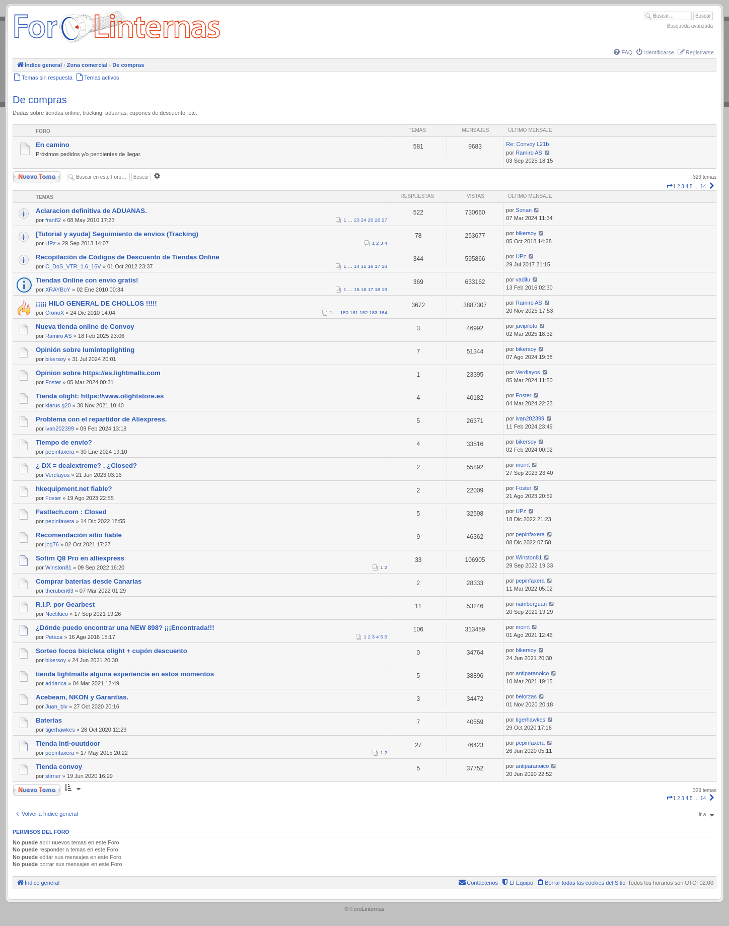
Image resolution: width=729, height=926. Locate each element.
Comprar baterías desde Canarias (88, 581)
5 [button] (691, 186)
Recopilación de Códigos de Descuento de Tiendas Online (128, 257)
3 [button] (682, 186)
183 (373, 312)
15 (364, 266)
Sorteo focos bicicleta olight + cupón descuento (111, 651)
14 (356, 266)
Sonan (524, 210)
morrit (523, 465)
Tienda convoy (59, 766)
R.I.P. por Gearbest (65, 604)
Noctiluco (56, 614)
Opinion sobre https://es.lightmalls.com (98, 373)
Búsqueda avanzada (690, 26)
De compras (40, 99)
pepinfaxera (60, 452)
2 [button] (678, 186)
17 (377, 266)
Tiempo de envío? (64, 442)
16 (371, 266)
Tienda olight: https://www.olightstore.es (100, 396)
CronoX (54, 313)
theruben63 (59, 591)
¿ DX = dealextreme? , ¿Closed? (86, 465)
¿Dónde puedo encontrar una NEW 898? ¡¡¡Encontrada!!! (125, 627)
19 (384, 289)
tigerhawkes (60, 730)
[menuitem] (622, 52)
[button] (670, 186)
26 (377, 220)
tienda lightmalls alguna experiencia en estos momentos (125, 674)
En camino (52, 145)
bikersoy (526, 233)
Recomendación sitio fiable (79, 535)
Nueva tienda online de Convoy (85, 326)
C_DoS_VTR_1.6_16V (73, 266)
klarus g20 (58, 405)
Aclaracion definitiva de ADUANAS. (91, 211)
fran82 (53, 220)
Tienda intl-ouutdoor (68, 743)
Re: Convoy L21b (527, 144)
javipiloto (526, 326)
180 (344, 312)
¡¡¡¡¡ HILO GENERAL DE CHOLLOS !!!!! (96, 303)
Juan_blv (56, 706)
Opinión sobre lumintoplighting (85, 349)
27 (384, 220)
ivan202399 (59, 428)
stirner (53, 776)
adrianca (55, 683)
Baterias (49, 720)
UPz (50, 243)
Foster (53, 382)
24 (364, 220)
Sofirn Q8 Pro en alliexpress (80, 558)
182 (363, 312)
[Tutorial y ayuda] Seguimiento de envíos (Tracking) (117, 234)
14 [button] (703, 186)
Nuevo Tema (37, 177)
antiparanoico (532, 673)
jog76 (52, 544)
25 (371, 220)
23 (356, 220)
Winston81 (58, 567)
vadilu (523, 279)
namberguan (531, 604)
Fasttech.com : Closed (71, 512)
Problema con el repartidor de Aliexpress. (101, 419)
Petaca (53, 637)
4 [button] (687, 186)
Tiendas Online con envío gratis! (87, 280)
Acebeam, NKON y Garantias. (82, 697)
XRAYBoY (57, 290)
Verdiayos (528, 372)
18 (384, 266)
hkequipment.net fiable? (74, 488)
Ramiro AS (529, 153)
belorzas (526, 696)
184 (383, 312)
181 (354, 312)
